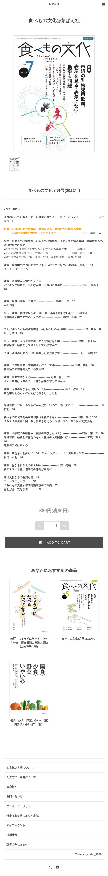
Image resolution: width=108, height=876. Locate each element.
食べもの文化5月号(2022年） (79, 638)
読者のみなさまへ (17, 844)
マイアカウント (15, 825)
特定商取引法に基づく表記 (22, 815)
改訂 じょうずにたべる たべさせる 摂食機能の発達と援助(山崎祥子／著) (29, 642)
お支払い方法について (19, 767)
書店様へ (11, 786)
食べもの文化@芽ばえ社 (54, 20)
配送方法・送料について (21, 777)
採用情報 (11, 834)
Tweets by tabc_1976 (88, 854)
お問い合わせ (14, 796)
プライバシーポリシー (19, 806)
